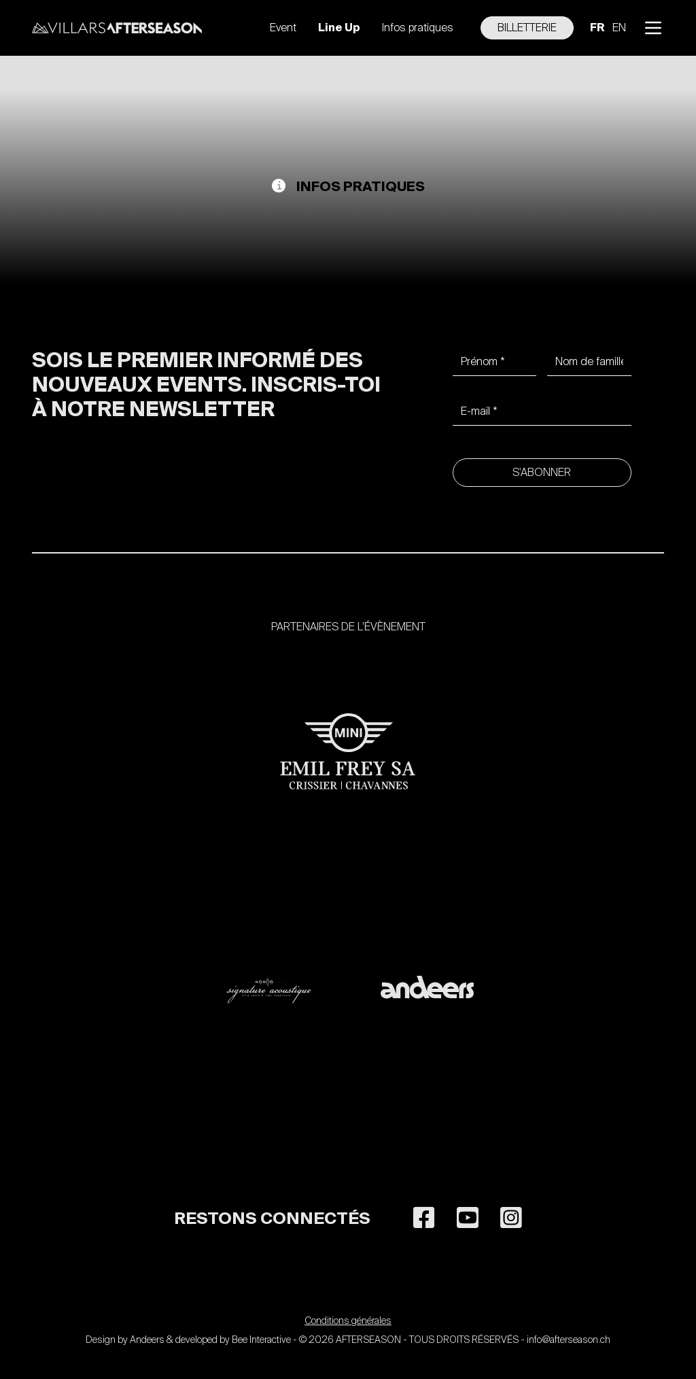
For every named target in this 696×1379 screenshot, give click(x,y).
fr (597, 27)
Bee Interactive (261, 1339)
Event (283, 27)
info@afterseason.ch (568, 1339)
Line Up (339, 27)
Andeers (147, 1339)
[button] (653, 28)
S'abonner (541, 472)
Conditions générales (348, 1320)
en (619, 27)
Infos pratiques (417, 27)
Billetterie (527, 27)
